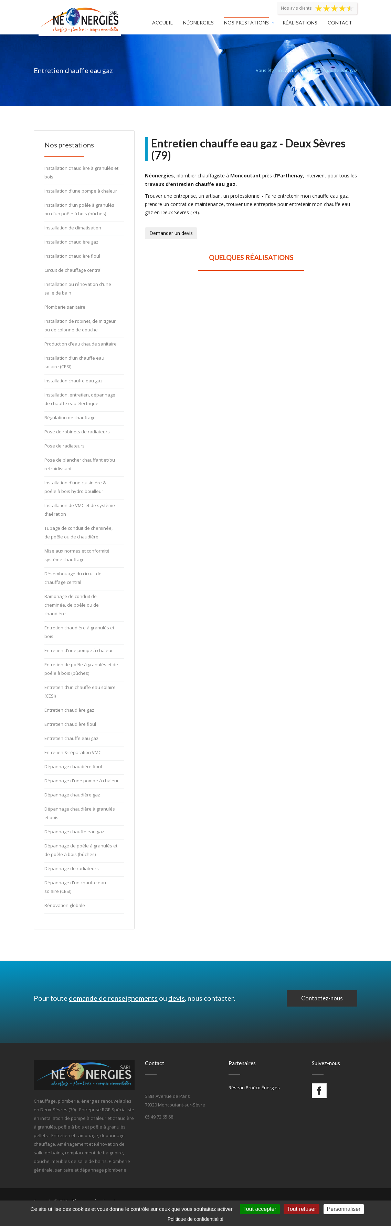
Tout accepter (259, 1209)
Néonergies (198, 22)
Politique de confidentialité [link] (196, 1219)
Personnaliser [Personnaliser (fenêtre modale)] (344, 1209)
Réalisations (300, 22)
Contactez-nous (322, 998)
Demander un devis (171, 233)
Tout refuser (301, 1209)
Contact (340, 22)
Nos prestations (246, 22)
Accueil (162, 22)
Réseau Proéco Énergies (254, 1087)
